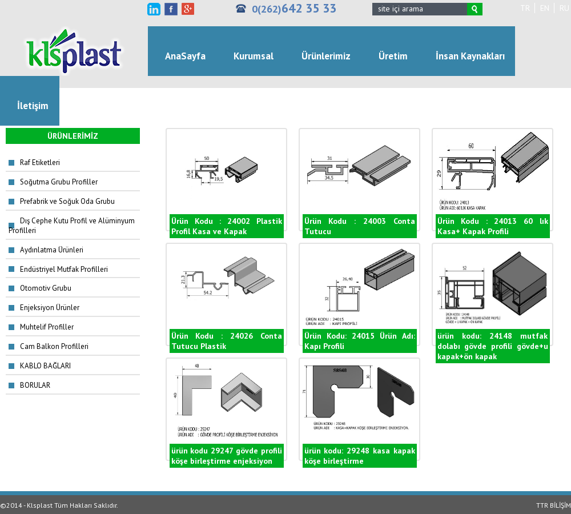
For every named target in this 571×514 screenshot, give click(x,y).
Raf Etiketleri (40, 162)
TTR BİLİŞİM (553, 505)
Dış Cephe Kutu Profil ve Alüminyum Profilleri (72, 225)
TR (525, 8)
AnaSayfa (185, 56)
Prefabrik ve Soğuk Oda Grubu (67, 201)
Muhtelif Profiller (47, 327)
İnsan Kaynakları (470, 56)
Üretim (393, 56)
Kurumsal (254, 56)
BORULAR (35, 385)
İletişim (33, 105)
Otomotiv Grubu (45, 288)
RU (564, 8)
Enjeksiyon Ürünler (49, 307)
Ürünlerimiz (326, 56)
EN (544, 8)
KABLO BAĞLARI (45, 366)
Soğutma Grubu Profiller (59, 182)
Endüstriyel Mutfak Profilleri (64, 269)
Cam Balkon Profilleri (54, 346)
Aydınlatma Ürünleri (51, 250)
